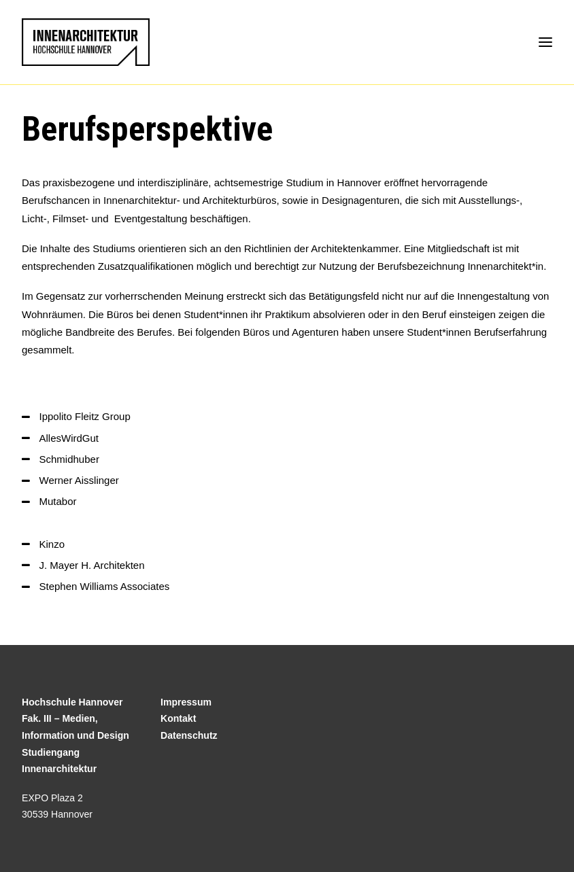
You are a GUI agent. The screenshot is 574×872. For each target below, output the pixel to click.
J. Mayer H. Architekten (92, 565)
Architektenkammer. (356, 248)
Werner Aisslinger (79, 480)
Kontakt (178, 718)
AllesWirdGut (69, 438)
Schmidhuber (69, 459)
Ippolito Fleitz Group (85, 416)
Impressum (186, 702)
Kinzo (52, 544)
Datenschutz (189, 735)
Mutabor (58, 501)
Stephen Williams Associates (104, 586)
